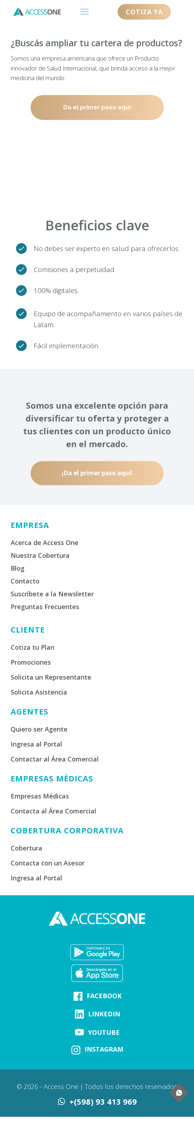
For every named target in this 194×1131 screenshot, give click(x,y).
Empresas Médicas (40, 796)
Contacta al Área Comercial (53, 811)
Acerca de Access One (45, 542)
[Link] (78, 996)
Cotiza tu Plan (32, 647)
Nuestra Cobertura (40, 555)
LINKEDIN (104, 1014)
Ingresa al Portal (36, 744)
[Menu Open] (84, 11)
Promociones (31, 662)
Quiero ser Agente (39, 729)
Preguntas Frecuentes (45, 606)
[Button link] (144, 12)
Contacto (25, 581)
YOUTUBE (104, 1032)
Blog (18, 568)
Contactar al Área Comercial (55, 759)
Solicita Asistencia (39, 692)
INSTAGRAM (104, 1049)
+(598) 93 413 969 (103, 1101)
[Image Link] (97, 952)
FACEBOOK (104, 995)
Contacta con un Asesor (48, 863)
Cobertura (26, 848)
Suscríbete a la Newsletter (52, 594)
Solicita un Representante (51, 677)
